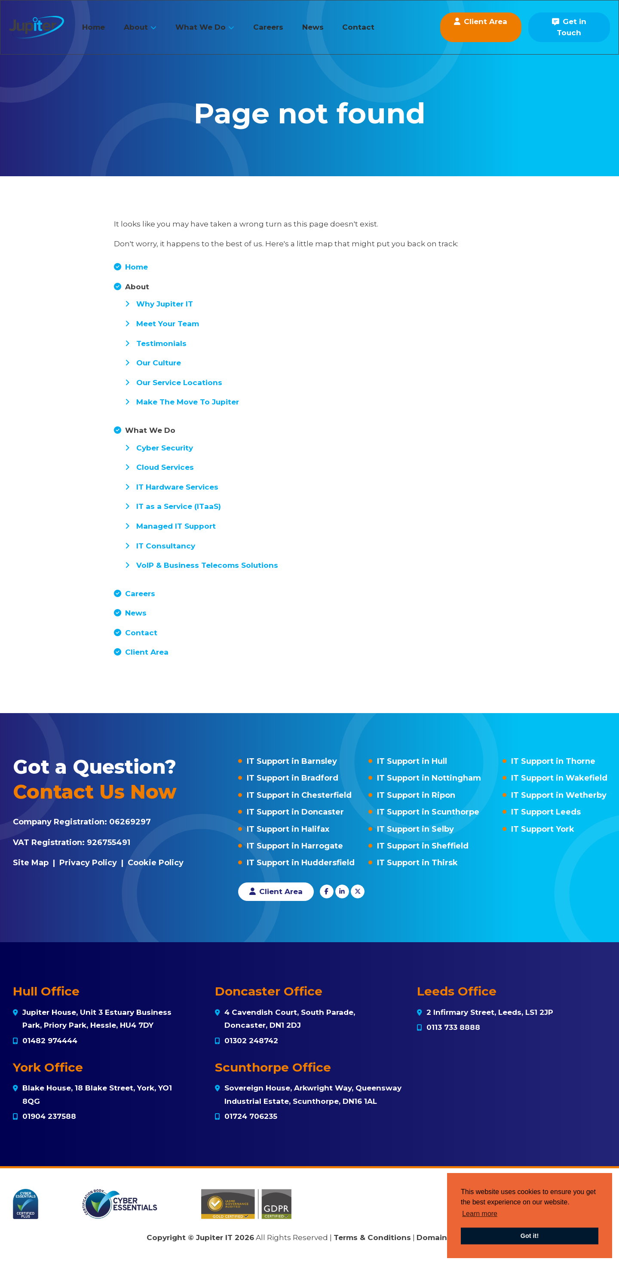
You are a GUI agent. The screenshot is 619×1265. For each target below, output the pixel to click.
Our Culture (158, 362)
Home (106, 31)
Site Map (31, 862)
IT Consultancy (165, 546)
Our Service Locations (179, 382)
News (325, 31)
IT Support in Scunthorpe (428, 812)
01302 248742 (251, 1040)
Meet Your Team (167, 323)
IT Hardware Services (177, 487)
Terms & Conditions (372, 1237)
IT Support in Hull (412, 761)
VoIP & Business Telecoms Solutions (207, 565)
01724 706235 (250, 1116)
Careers (281, 31)
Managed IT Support (176, 526)
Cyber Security (164, 448)
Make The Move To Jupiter (187, 402)
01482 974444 (49, 1040)
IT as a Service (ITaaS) (178, 506)
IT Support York (542, 829)
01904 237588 (49, 1116)
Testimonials (161, 343)
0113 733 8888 (453, 1027)
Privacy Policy (88, 862)
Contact (371, 31)
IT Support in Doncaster (295, 812)
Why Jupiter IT (164, 304)
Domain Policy (445, 1237)
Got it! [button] (530, 1235)
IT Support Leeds (546, 812)
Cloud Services (165, 467)
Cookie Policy (156, 862)
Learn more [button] (479, 1213)
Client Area (147, 652)
